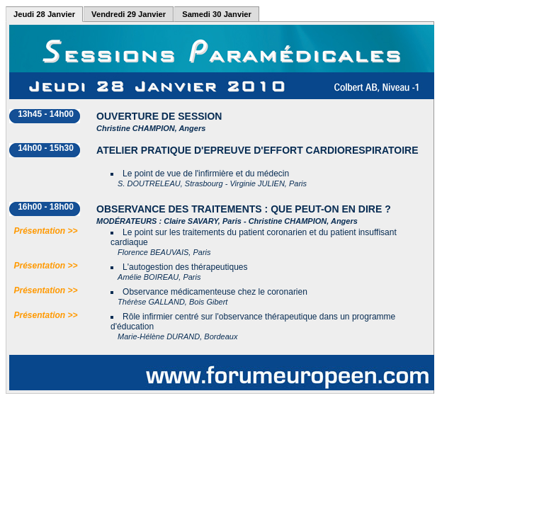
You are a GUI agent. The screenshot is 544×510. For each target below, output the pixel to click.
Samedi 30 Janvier (216, 14)
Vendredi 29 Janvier (128, 14)
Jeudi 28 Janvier (44, 14)
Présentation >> (46, 231)
